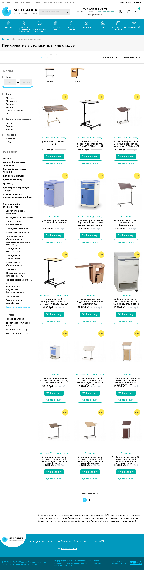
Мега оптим (10, 101)
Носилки (11, 269)
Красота (87, 24)
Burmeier (8, 104)
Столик (11, 311)
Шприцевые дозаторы (18, 329)
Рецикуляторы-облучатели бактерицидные (15, 289)
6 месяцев (9, 138)
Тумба (11, 314)
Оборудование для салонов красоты (15, 274)
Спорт (102, 24)
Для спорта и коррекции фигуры (16, 189)
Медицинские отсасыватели (14, 250)
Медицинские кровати (18, 232)
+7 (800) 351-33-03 (95, 8)
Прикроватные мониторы (19, 281)
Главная (6, 2)
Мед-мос (8, 98)
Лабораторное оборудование (14, 223)
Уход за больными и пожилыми (24, 27)
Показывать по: (132, 57)
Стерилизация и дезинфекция (14, 301)
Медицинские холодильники (13, 257)
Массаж (8, 24)
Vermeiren (9, 107)
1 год (7, 141)
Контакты (69, 2)
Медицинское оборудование (14, 263)
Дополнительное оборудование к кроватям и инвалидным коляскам (19, 240)
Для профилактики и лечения (40, 27)
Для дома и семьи (56, 26)
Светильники (12, 296)
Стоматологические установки (16, 212)
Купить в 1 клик (54, 163)
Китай (7, 123)
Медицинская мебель (17, 228)
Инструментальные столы (19, 217)
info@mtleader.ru (95, 15)
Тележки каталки (15, 318)
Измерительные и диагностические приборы (17, 197)
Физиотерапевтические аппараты (18, 324)
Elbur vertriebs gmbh (13, 110)
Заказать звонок (105, 11)
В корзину (54, 156)
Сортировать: (110, 57)
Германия (9, 126)
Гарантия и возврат (52, 2)
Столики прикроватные (19, 307)
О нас (15, 2)
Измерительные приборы (119, 26)
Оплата (36, 2)
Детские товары (71, 26)
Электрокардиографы (17, 333)
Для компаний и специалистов (27, 39)
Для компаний (134, 24)
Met (6, 113)
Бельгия (8, 129)
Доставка (25, 2)
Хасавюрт (137, 2)
